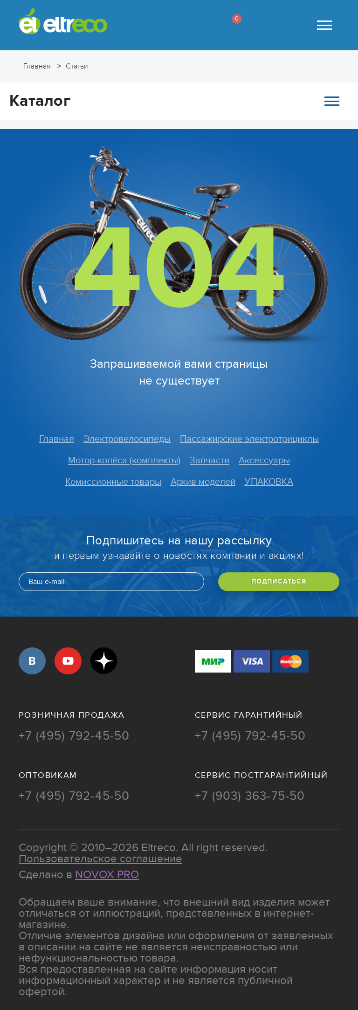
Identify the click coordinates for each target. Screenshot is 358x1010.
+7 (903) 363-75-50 (250, 796)
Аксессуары (264, 460)
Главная (56, 439)
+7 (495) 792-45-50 (74, 736)
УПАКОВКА (269, 482)
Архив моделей (203, 482)
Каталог (174, 100)
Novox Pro (107, 874)
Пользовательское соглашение (100, 859)
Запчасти (209, 460)
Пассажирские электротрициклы (249, 439)
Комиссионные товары (113, 482)
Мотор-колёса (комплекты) (124, 460)
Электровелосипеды (127, 439)
